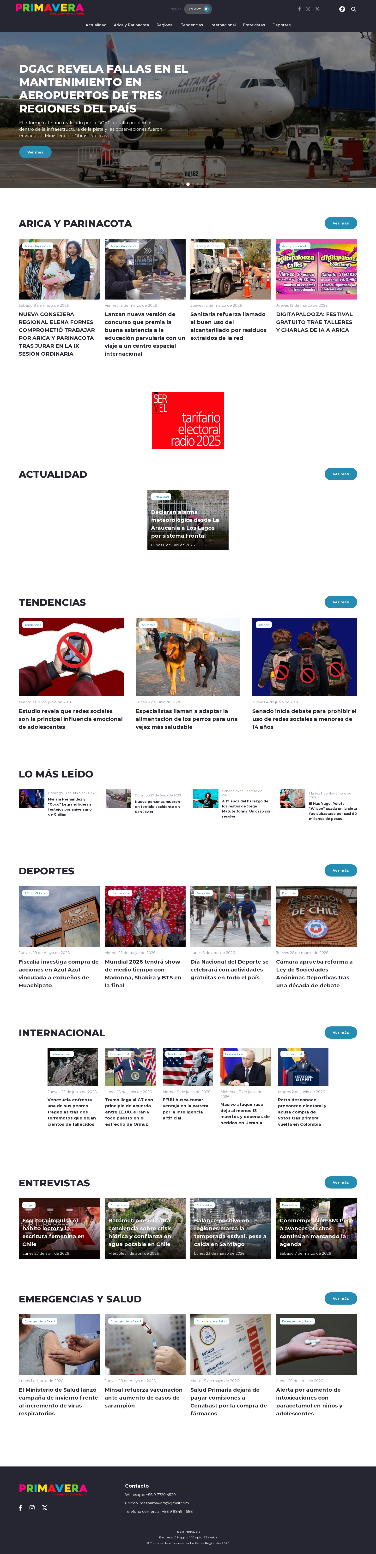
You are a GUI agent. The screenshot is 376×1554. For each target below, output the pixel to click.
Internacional (223, 24)
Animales (148, 625)
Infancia (263, 625)
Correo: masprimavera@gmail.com (157, 1503)
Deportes (281, 24)
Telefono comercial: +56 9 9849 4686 (159, 1511)
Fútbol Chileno (35, 893)
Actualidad (96, 24)
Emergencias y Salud (40, 1321)
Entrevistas (254, 24)
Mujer (29, 1205)
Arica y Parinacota (131, 24)
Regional (165, 24)
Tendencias (192, 24)
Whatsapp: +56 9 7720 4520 (150, 1494)
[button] (169, 184)
